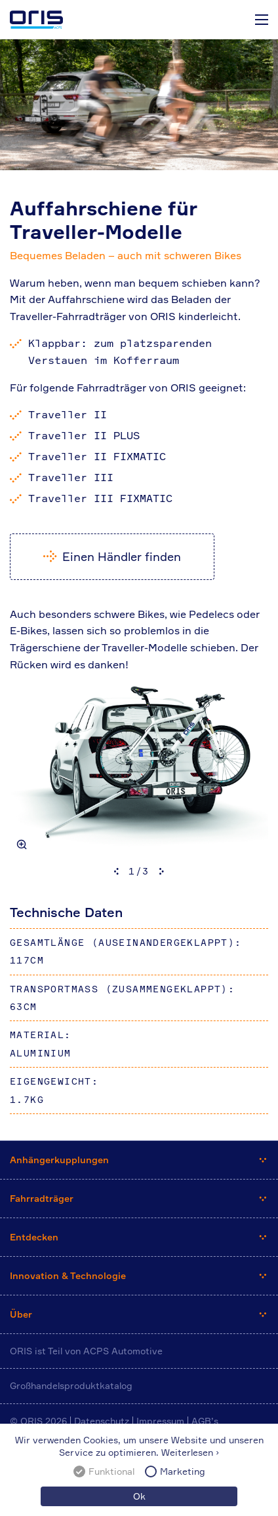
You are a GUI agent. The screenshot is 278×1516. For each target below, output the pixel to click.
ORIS (36, 19)
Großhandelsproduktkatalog (71, 1385)
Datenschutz (101, 1420)
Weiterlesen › (190, 1452)
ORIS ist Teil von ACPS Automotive (86, 1350)
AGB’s (204, 1420)
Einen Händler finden (121, 556)
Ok (139, 1496)
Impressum (160, 1420)
